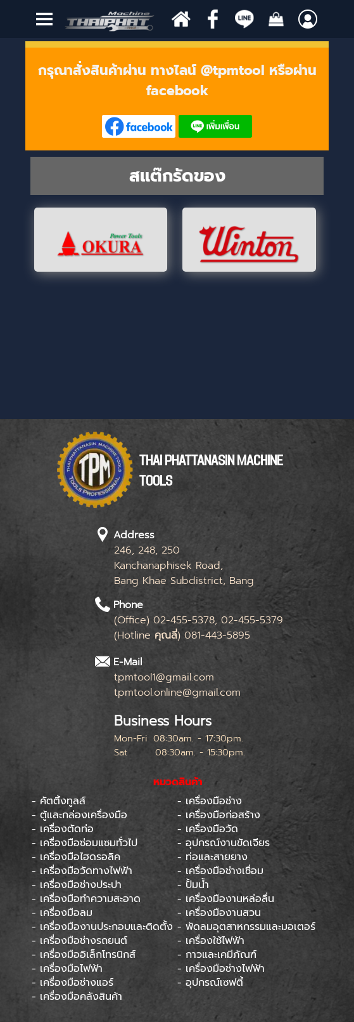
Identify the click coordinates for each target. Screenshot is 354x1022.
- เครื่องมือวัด (207, 829)
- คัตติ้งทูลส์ (58, 801)
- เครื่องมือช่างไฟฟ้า (221, 968)
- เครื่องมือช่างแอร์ (72, 982)
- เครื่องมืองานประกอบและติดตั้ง (102, 926)
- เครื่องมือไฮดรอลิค (76, 857)
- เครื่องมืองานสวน (219, 912)
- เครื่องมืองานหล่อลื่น (225, 898)
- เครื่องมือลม (62, 912)
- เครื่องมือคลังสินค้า (77, 996)
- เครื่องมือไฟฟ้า (67, 968)
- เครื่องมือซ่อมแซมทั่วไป (84, 843)
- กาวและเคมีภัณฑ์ (216, 954)
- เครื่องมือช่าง (209, 801)
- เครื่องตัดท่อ (63, 829)
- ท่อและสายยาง (212, 857)
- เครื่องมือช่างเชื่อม (220, 871)
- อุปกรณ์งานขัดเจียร (223, 843)
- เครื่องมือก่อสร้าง (218, 815)
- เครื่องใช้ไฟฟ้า (210, 940)
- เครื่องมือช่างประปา (77, 885)
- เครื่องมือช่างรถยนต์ (79, 940)
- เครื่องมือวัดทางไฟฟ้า (82, 871)
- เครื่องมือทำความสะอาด (86, 898)
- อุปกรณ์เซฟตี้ (210, 982)
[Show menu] (44, 19)
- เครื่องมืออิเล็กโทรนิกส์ (84, 954)
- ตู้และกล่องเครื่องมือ (79, 815)
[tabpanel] (177, 99)
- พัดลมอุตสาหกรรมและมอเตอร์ (246, 926)
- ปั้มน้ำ (193, 885)
